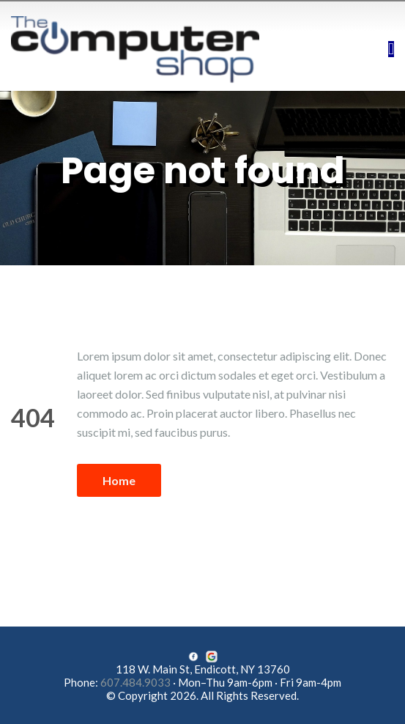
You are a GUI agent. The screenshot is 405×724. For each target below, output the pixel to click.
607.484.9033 (135, 682)
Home (119, 480)
